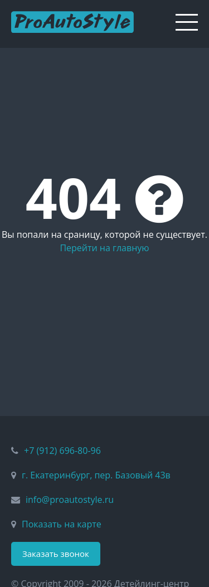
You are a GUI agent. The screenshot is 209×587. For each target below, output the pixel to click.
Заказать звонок (55, 553)
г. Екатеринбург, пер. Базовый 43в (96, 475)
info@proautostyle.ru (70, 499)
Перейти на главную (104, 248)
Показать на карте (61, 524)
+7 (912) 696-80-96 (62, 450)
